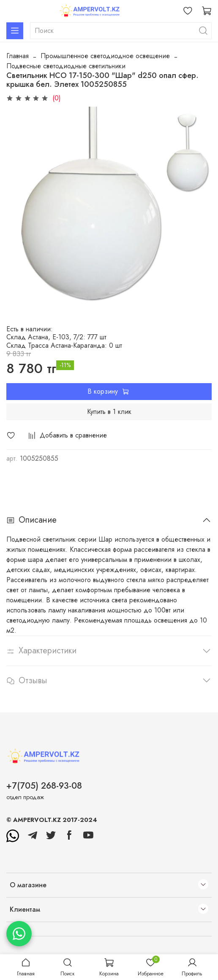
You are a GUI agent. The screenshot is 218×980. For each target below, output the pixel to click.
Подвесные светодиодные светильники (65, 66)
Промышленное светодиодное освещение (105, 56)
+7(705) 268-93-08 (44, 785)
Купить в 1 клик (109, 411)
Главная (17, 56)
